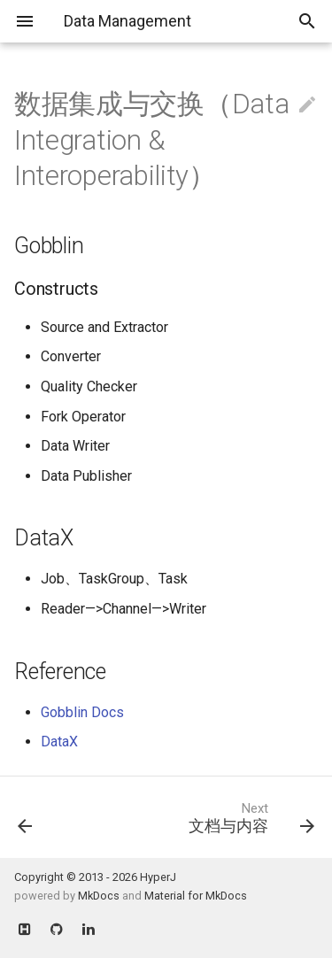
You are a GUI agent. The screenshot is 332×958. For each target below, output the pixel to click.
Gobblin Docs (82, 712)
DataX (59, 741)
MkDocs (99, 895)
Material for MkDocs (195, 895)
